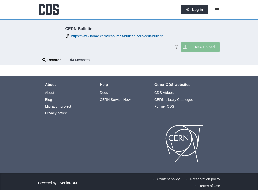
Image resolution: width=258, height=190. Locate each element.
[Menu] (216, 9)
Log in (194, 10)
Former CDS (164, 106)
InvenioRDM (67, 183)
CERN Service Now (115, 100)
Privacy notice (56, 113)
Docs (104, 93)
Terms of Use (209, 186)
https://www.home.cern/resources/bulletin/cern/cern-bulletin (117, 36)
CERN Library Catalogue (173, 100)
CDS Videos (164, 93)
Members (80, 60)
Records (52, 60)
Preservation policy (205, 179)
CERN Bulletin (79, 28)
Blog (48, 100)
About (49, 93)
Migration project (58, 106)
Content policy (168, 179)
